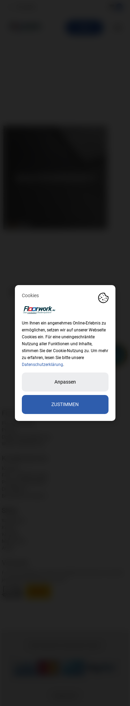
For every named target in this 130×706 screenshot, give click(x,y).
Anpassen (65, 382)
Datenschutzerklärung (42, 364)
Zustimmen (65, 404)
